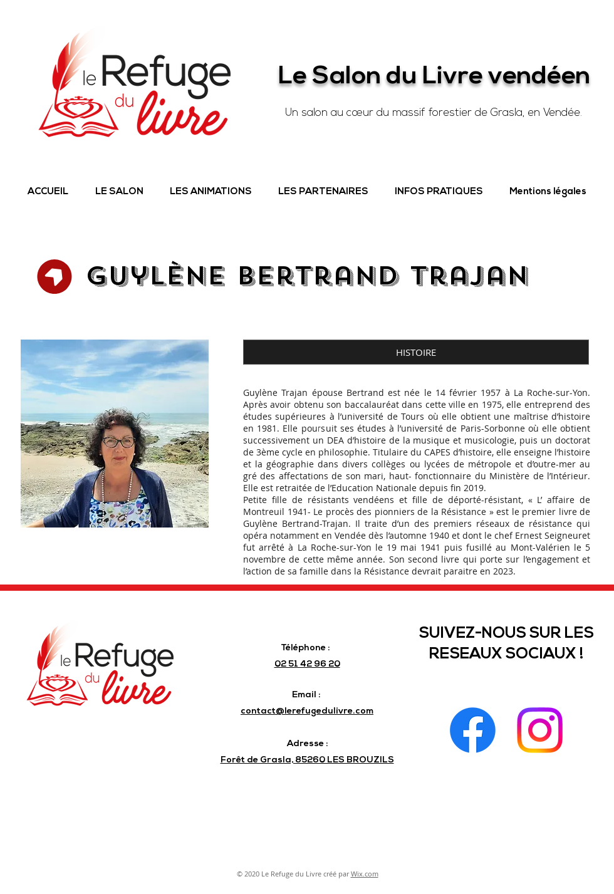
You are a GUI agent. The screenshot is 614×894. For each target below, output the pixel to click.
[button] (119, 192)
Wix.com (364, 873)
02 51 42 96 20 (307, 664)
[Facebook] (472, 730)
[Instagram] (539, 730)
